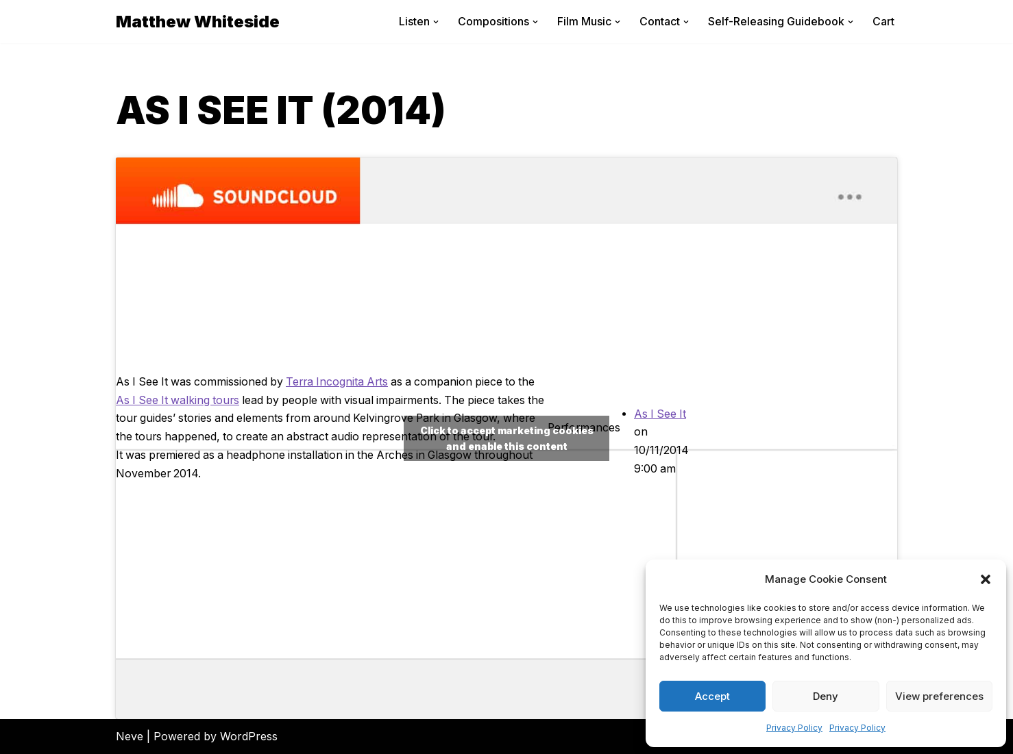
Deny (825, 696)
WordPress (249, 736)
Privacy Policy (794, 727)
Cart (883, 21)
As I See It (660, 413)
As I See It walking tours (199, 391)
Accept (712, 696)
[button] (985, 579)
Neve (129, 736)
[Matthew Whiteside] (198, 21)
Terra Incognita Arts (343, 372)
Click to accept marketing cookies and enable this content (507, 438)
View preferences (939, 696)
